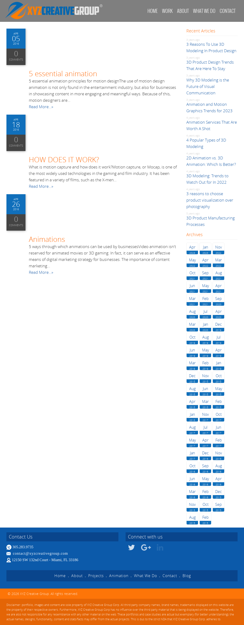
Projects (96, 575)
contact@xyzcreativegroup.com (40, 553)
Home (152, 10)
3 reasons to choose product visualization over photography (209, 200)
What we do (204, 10)
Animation (118, 575)
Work (167, 10)
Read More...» (41, 106)
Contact (227, 10)
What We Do (145, 575)
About (183, 10)
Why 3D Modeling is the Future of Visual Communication (207, 86)
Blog (187, 575)
